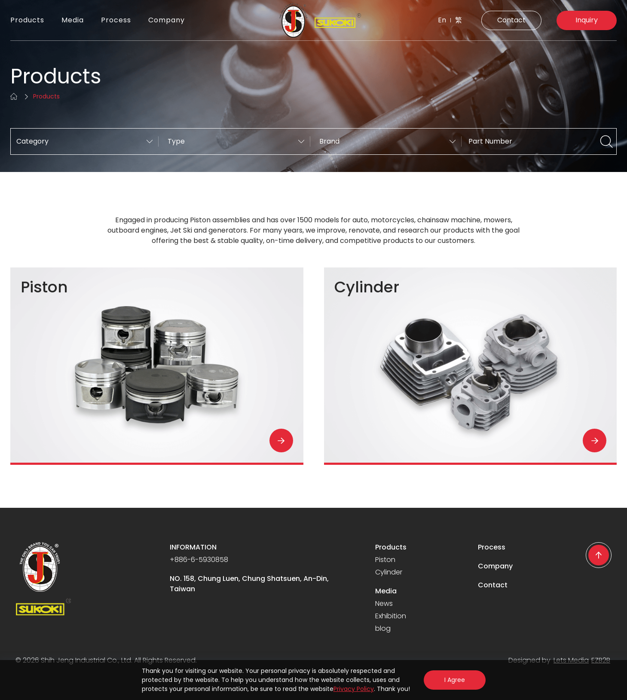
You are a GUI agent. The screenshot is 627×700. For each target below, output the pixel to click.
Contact (511, 20)
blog (383, 628)
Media (72, 20)
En (442, 20)
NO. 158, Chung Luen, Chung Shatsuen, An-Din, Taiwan (249, 584)
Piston (385, 560)
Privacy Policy (353, 689)
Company (166, 20)
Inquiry (586, 20)
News (384, 603)
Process (116, 20)
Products (27, 20)
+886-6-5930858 (199, 560)
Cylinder (388, 572)
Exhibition (390, 616)
